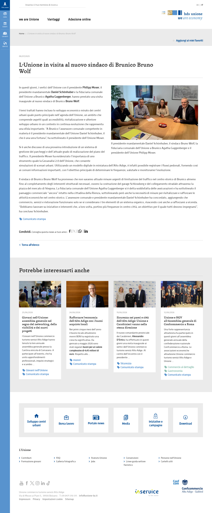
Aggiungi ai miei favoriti (189, 40)
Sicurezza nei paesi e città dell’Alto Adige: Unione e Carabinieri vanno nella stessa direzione (133, 322)
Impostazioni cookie (52, 499)
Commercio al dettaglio (179, 367)
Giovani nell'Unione (35, 370)
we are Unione (29, 19)
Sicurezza (124, 363)
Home (21, 33)
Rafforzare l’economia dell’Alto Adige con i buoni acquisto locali (86, 321)
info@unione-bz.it (88, 495)
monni (75, 360)
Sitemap (69, 499)
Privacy (36, 499)
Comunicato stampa (32, 219)
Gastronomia (173, 371)
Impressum (24, 499)
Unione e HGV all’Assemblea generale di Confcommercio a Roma (180, 321)
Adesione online (79, 19)
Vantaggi (53, 19)
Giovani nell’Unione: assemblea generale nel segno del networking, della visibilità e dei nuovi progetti (39, 324)
